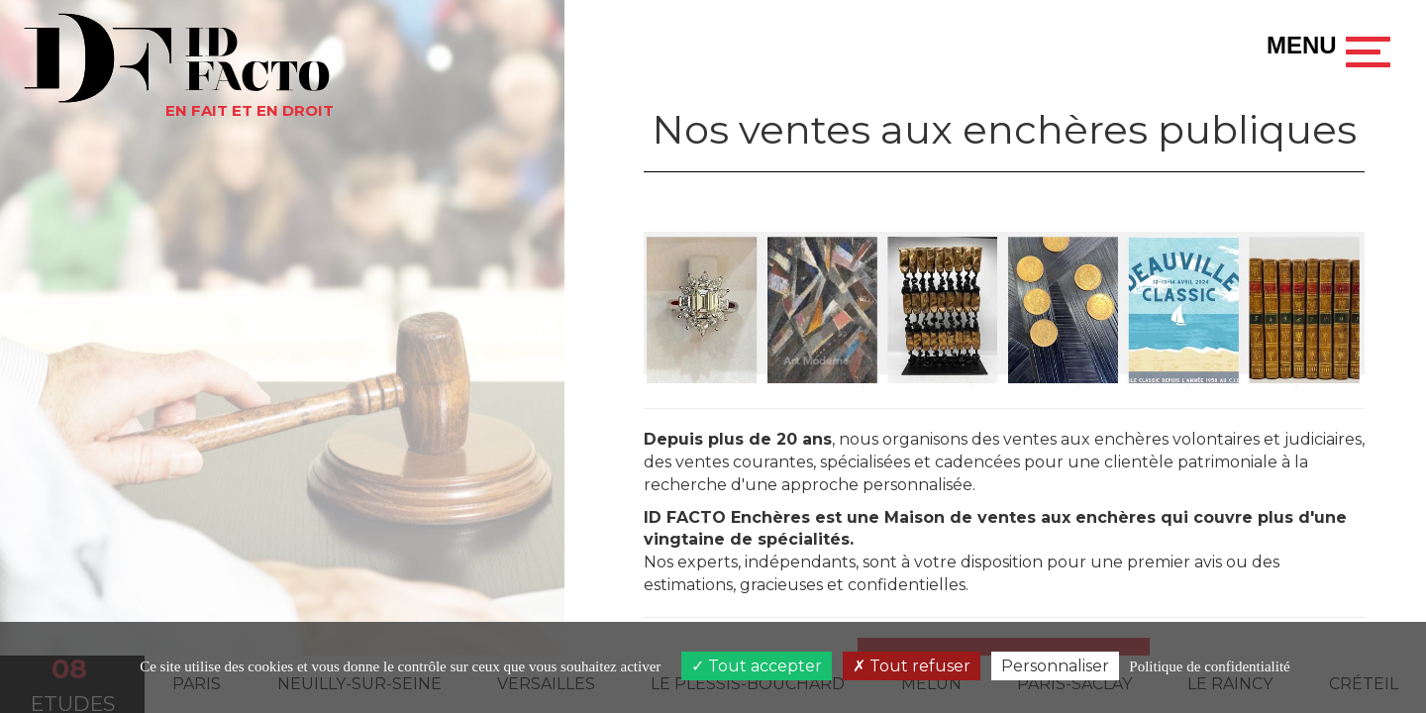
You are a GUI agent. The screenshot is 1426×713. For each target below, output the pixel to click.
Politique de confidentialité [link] (1209, 666)
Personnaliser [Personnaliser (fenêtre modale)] (1055, 666)
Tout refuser (911, 666)
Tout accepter (756, 666)
